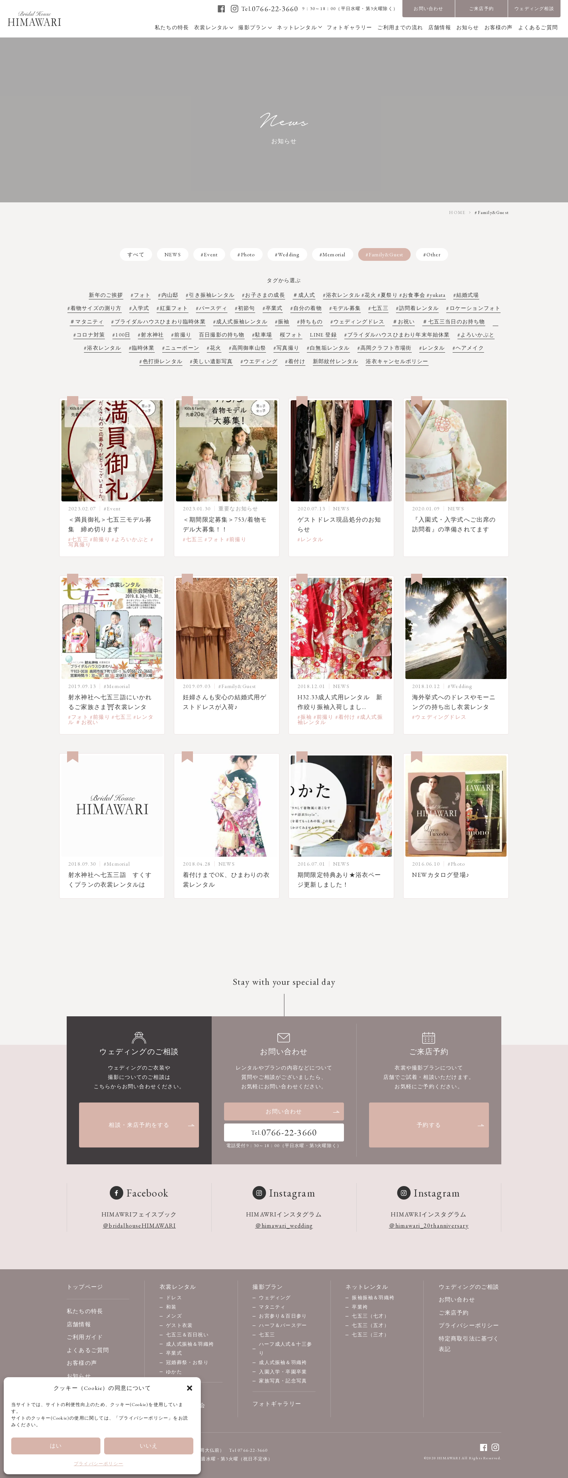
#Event (209, 254)
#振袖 (282, 321)
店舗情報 (79, 1324)
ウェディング (275, 1297)
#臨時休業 (142, 347)
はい (56, 1445)
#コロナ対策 (89, 334)
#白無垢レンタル (328, 347)
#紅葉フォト (172, 308)
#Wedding (287, 254)
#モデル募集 (345, 308)
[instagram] (234, 8)
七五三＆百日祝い (187, 1334)
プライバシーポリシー (98, 1464)
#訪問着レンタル (417, 308)
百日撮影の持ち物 (222, 334)
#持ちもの (310, 321)
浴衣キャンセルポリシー (397, 361)
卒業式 (174, 1353)
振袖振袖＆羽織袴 (373, 1297)
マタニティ (272, 1307)
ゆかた (174, 1372)
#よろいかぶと (476, 334)
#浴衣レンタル (102, 347)
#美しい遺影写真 (211, 361)
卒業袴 (360, 1307)
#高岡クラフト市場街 (384, 347)
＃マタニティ (87, 321)
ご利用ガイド (85, 1336)
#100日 (121, 334)
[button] (189, 1388)
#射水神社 (151, 334)
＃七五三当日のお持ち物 (453, 321)
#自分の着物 (306, 308)
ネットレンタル (366, 1286)
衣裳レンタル (178, 1286)
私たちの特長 (85, 1311)
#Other (432, 254)
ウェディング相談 (534, 9)
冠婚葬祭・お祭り (187, 1362)
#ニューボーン (180, 347)
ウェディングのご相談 (469, 1286)
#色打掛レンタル (160, 361)
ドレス (174, 1297)
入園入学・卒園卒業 (283, 1372)
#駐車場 (262, 334)
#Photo (246, 254)
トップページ (85, 1286)
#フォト (141, 295)
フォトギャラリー (277, 1403)
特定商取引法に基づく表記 (469, 1344)
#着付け (295, 361)
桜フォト (291, 334)
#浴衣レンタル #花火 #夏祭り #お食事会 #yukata (384, 295)
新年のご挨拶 (106, 295)
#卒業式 (273, 308)
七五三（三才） (370, 1334)
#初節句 (245, 308)
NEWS (172, 254)
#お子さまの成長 (263, 295)
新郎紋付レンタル (336, 361)
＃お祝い (403, 321)
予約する (451, 1124)
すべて (136, 254)
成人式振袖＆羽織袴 (190, 1344)
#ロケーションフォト (473, 308)
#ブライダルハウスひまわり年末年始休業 (397, 334)
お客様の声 (82, 1362)
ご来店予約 (481, 9)
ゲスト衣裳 (179, 1325)
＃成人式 (304, 295)
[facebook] (221, 8)
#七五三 (378, 308)
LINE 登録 (323, 334)
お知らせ (79, 1375)
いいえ (149, 1445)
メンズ (174, 1316)
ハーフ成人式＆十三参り (285, 1349)
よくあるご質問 (88, 1350)
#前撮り (181, 334)
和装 (171, 1307)
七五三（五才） (370, 1325)
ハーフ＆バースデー (283, 1325)
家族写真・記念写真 (283, 1381)
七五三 (267, 1334)
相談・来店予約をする (152, 1124)
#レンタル (432, 347)
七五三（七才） (370, 1316)
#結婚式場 (466, 295)
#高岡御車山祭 (247, 347)
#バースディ (211, 308)
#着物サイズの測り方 (94, 308)
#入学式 (139, 308)
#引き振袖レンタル (210, 295)
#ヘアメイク (468, 347)
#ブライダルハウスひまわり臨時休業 (158, 321)
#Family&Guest (385, 254)
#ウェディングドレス (357, 321)
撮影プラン (268, 1286)
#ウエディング (259, 361)
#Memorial (333, 254)
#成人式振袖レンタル (240, 321)
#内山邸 (168, 295)
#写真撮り (286, 347)
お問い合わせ (428, 9)
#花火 (214, 347)
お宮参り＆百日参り (283, 1316)
